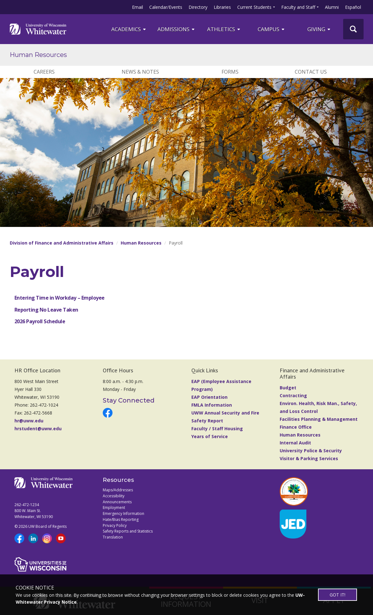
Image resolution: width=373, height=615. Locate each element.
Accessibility (113, 496)
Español (353, 7)
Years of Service (209, 436)
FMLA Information (211, 405)
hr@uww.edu (28, 421)
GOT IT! (337, 595)
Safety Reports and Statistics (128, 531)
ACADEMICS (129, 29)
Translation (113, 537)
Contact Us (311, 71)
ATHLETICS (224, 29)
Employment (114, 507)
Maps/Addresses (118, 490)
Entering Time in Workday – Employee (59, 297)
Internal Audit (295, 443)
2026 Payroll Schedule (39, 321)
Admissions (176, 29)
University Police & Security (311, 451)
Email (137, 7)
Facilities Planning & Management (319, 419)
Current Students (254, 7)
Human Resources (38, 55)
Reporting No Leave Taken (46, 309)
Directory (198, 7)
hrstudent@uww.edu (38, 429)
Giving (319, 29)
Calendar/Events (165, 7)
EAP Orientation (209, 397)
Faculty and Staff (298, 7)
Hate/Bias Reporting (121, 519)
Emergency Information (123, 513)
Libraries (222, 7)
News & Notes (140, 71)
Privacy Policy (115, 525)
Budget (288, 388)
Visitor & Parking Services (309, 458)
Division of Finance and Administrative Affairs (61, 243)
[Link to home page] (38, 29)
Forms (230, 71)
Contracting (293, 395)
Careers (44, 71)
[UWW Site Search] (353, 29)
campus (271, 29)
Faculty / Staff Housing (217, 429)
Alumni (332, 7)
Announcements (117, 502)
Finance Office (296, 427)
